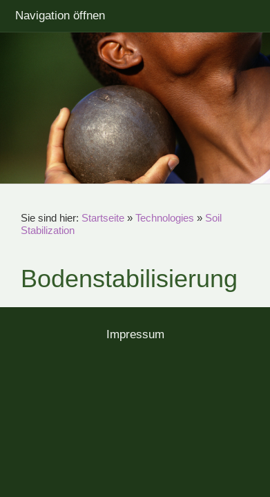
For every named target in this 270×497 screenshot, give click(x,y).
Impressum (135, 334)
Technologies (164, 218)
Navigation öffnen (60, 15)
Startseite (102, 218)
